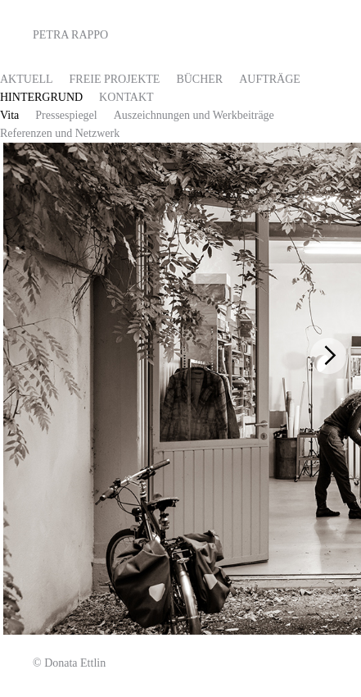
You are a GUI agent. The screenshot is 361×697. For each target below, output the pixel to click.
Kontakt (126, 97)
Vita (9, 115)
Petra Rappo (70, 35)
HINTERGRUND (41, 97)
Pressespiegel (66, 115)
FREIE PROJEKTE (115, 79)
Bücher (199, 79)
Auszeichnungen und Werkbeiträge (194, 115)
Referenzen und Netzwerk (60, 133)
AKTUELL (26, 79)
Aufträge (269, 79)
